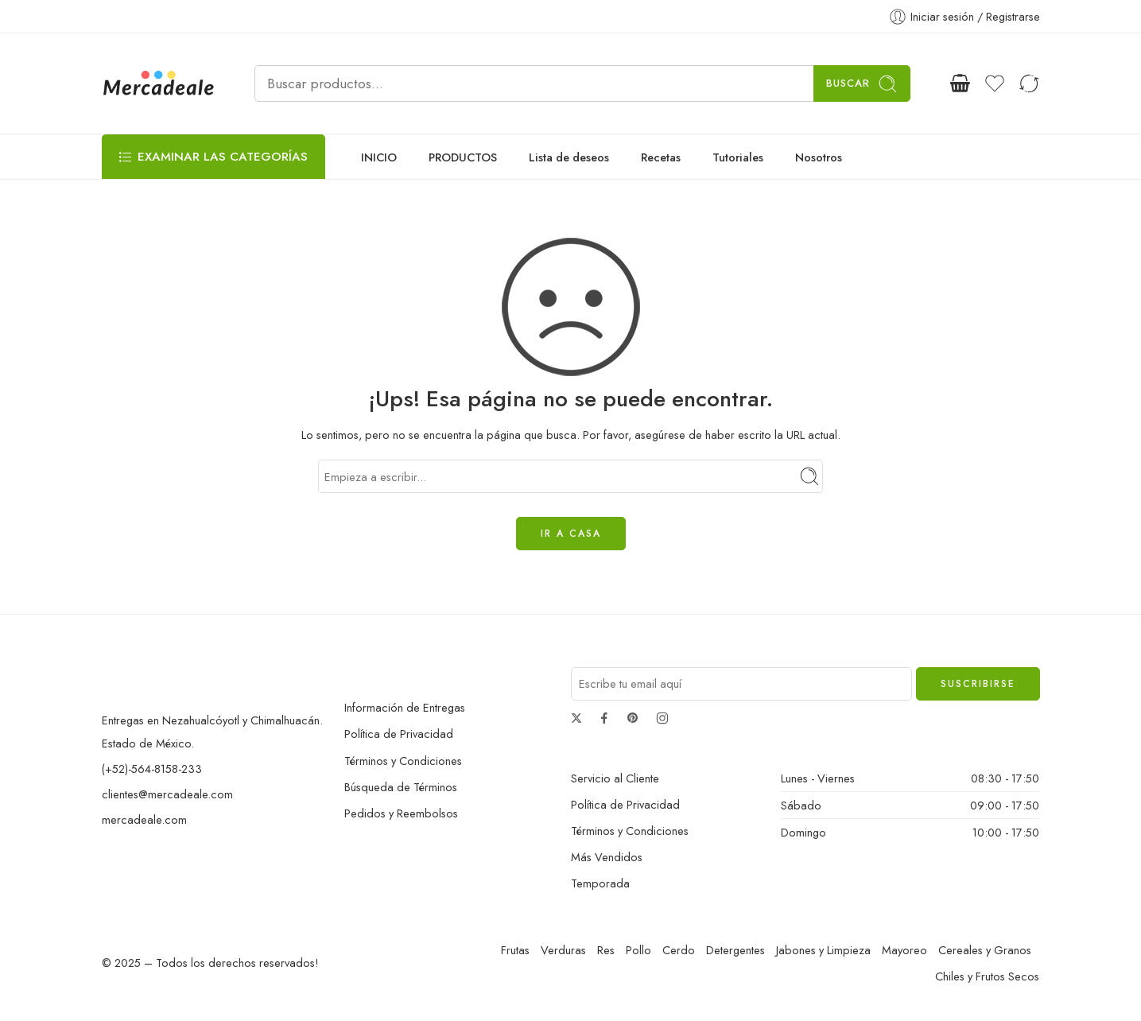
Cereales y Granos (984, 949)
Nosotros (818, 157)
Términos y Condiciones (403, 760)
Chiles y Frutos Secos (987, 976)
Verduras (563, 949)
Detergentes (735, 949)
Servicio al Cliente (615, 778)
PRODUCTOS (463, 157)
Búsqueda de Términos (400, 786)
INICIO (379, 157)
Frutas (515, 949)
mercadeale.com (144, 819)
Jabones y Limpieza (823, 949)
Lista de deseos (569, 157)
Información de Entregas (404, 707)
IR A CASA (571, 533)
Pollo (638, 949)
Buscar (862, 84)
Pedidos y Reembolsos (401, 813)
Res (606, 949)
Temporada (600, 883)
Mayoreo (904, 949)
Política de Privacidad (398, 733)
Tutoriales (737, 157)
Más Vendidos (606, 856)
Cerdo (678, 949)
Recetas (661, 157)
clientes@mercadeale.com (167, 794)
